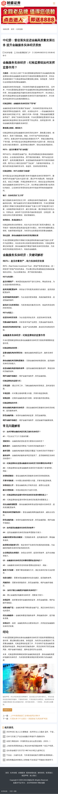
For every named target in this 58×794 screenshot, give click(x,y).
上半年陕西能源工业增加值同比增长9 (25, 716)
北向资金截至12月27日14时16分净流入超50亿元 (25, 750)
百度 (11, 791)
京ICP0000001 (32, 783)
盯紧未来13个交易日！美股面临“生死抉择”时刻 (28, 719)
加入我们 (33, 776)
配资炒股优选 (31, 773)
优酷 (15, 791)
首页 (12, 29)
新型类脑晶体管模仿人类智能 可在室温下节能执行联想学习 (29, 760)
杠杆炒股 (19, 29)
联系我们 (49, 773)
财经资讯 (41, 773)
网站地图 (41, 783)
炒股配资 (21, 773)
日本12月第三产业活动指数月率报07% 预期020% (25, 736)
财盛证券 (30, 780)
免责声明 (25, 776)
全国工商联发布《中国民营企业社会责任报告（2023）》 (28, 741)
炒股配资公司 (7, 710)
